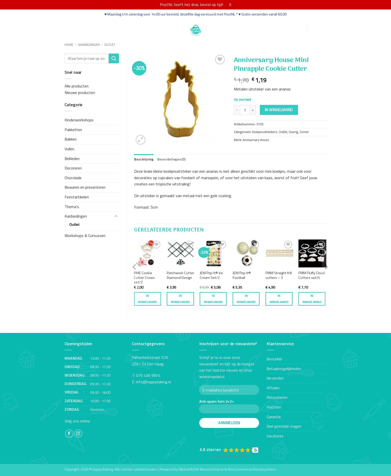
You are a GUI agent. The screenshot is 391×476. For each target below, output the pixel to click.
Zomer (304, 131)
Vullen (69, 149)
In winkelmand (279, 110)
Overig (293, 131)
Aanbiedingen (89, 44)
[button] (279, 27)
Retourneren (277, 397)
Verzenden (275, 378)
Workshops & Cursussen (85, 235)
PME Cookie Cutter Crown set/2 (144, 278)
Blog (152, 27)
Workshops (112, 27)
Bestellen (274, 359)
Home (70, 27)
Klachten (274, 407)
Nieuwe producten (80, 92)
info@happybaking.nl (153, 382)
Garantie (274, 417)
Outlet (109, 44)
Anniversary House (256, 139)
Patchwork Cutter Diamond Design (180, 275)
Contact (167, 27)
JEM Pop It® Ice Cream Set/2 (211, 275)
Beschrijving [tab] (144, 159)
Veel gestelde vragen (284, 426)
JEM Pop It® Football (242, 275)
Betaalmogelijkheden (284, 369)
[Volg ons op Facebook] (69, 433)
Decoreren (73, 168)
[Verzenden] (114, 58)
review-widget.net (236, 456)
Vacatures (275, 436)
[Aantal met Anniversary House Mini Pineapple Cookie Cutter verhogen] (253, 110)
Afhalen (273, 388)
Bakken (71, 139)
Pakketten (73, 130)
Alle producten (77, 86)
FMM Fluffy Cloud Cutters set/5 (311, 275)
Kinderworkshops (79, 120)
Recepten (135, 27)
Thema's (72, 207)
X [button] (230, 4)
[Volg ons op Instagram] (78, 433)
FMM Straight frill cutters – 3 (279, 275)
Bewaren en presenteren (85, 187)
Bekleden (72, 158)
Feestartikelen (77, 197)
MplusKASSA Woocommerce (201, 469)
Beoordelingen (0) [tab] (171, 159)
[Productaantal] (245, 110)
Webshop (88, 27)
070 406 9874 (148, 375)
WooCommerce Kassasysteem (252, 469)
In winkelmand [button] (147, 299)
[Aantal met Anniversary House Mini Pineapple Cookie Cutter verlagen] (237, 110)
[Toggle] (116, 216)
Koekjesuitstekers (264, 131)
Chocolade (73, 178)
